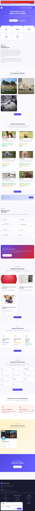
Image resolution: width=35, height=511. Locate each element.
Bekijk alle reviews (17, 317)
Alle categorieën (17, 350)
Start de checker (7, 255)
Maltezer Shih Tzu (17, 499)
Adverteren (31, 2)
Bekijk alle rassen (13, 20)
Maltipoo (17, 498)
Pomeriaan (17, 500)
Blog (6, 499)
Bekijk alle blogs (17, 114)
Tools (6, 500)
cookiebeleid (8, 506)
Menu (30, 7)
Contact (6, 496)
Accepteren (19, 508)
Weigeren (14, 508)
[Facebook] (28, 503)
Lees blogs (22, 20)
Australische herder (17, 501)
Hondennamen (29, 498)
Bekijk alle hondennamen (17, 389)
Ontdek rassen (17, 466)
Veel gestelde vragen (6, 498)
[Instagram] (29, 503)
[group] (9, 86)
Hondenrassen (29, 496)
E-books (29, 499)
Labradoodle (17, 496)
